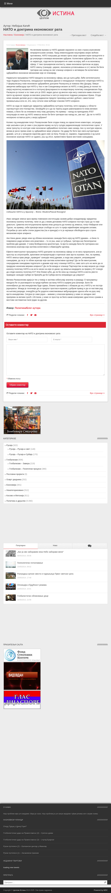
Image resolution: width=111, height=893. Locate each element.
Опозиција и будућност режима (32, 585)
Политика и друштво (16, 501)
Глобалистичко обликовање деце (32, 596)
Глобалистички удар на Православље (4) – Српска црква (28, 833)
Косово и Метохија (15, 495)
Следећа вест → (98, 35)
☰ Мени (8, 3)
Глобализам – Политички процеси (25, 469)
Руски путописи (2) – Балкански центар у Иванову (25, 846)
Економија (19, 35)
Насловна (8, 35)
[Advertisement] (21, 525)
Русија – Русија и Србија (20, 454)
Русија (9, 445)
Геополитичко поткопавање (30, 563)
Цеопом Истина (19, 890)
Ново (55, 545)
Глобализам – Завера (19, 463)
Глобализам (12, 460)
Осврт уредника (13, 479)
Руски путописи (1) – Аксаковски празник (21, 853)
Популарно (20, 545)
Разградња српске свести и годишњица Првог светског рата (45, 574)
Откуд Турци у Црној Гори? (15, 826)
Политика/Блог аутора (27, 308)
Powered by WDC (101, 890)
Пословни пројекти (15, 474)
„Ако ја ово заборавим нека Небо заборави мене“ (40, 552)
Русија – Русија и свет (19, 449)
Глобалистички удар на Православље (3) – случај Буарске (28, 840)
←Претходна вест (78, 35)
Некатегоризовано (15, 490)
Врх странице (97, 315)
